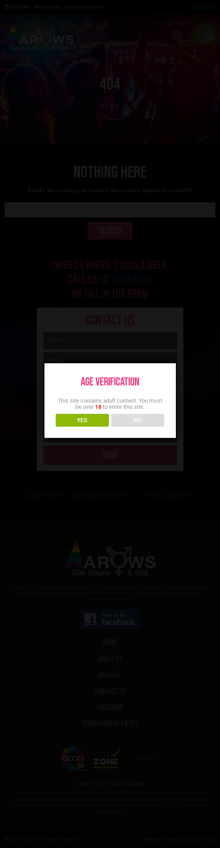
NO (138, 420)
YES (82, 420)
